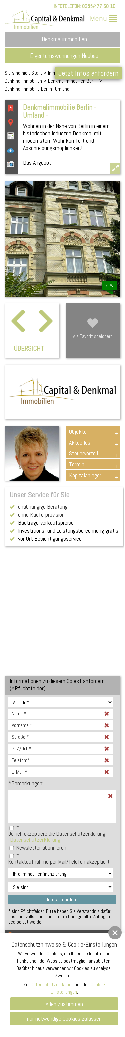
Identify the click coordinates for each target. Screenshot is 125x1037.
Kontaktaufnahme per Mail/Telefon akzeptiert (59, 862)
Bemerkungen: (25, 783)
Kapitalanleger (85, 475)
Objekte (78, 431)
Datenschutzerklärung (35, 839)
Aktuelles (79, 442)
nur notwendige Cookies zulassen (64, 1018)
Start (36, 72)
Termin (76, 464)
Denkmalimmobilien (23, 80)
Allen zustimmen (64, 1004)
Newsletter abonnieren (41, 848)
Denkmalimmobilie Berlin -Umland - (38, 88)
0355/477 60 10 (98, 6)
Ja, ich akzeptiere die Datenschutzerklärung (56, 834)
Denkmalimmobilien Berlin (73, 80)
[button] (115, 932)
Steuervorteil (83, 453)
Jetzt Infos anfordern (88, 73)
